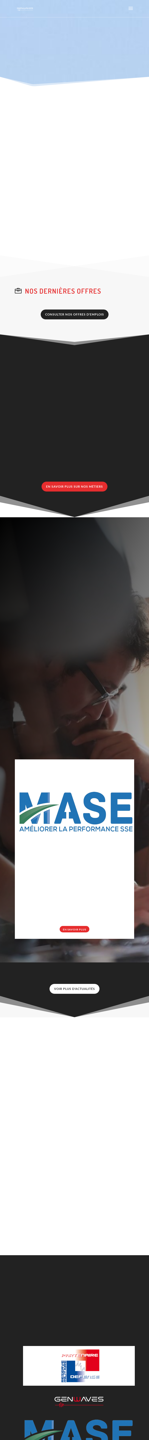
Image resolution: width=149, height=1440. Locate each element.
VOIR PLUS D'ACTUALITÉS (74, 989)
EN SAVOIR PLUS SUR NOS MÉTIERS (74, 486)
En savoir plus (74, 929)
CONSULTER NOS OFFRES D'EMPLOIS (74, 314)
